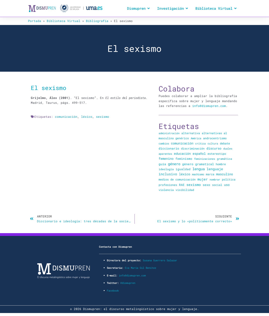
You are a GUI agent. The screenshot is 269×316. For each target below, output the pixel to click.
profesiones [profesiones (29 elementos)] (168, 184)
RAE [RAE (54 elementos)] (182, 184)
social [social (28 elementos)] (217, 184)
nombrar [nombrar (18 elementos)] (215, 179)
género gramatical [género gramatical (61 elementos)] (198, 164)
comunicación (66, 117)
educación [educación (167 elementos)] (182, 153)
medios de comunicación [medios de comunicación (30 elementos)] (177, 179)
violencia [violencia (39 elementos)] (166, 190)
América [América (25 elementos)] (196, 138)
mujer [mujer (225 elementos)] (202, 179)
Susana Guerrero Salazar (160, 260)
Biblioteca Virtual (215, 8)
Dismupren (138, 8)
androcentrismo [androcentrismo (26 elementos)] (215, 138)
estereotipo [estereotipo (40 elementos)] (217, 153)
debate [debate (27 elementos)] (225, 143)
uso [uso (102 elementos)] (227, 184)
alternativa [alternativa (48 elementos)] (190, 133)
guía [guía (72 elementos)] (162, 164)
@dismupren (127, 282)
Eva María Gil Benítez (140, 267)
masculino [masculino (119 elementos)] (224, 174)
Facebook (113, 290)
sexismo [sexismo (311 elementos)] (193, 184)
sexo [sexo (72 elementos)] (206, 184)
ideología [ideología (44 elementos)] (166, 169)
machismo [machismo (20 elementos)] (198, 174)
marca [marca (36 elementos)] (210, 174)
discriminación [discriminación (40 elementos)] (193, 148)
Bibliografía (97, 21)
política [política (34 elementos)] (228, 179)
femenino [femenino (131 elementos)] (166, 158)
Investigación (172, 8)
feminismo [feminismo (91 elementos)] (183, 159)
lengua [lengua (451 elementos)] (198, 168)
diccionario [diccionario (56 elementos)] (169, 148)
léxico (86, 117)
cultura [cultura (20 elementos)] (213, 143)
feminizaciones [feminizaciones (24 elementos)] (204, 159)
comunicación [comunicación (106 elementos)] (182, 143)
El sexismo (48, 88)
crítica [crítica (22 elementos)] (200, 143)
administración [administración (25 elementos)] (169, 133)
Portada (34, 21)
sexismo (102, 117)
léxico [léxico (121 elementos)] (184, 174)
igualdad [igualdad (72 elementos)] (183, 169)
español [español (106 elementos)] (199, 153)
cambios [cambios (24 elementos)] (164, 143)
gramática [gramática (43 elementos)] (224, 159)
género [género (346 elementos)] (174, 163)
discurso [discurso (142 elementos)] (213, 148)
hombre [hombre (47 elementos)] (221, 164)
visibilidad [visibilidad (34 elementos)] (185, 190)
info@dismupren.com (209, 106)
